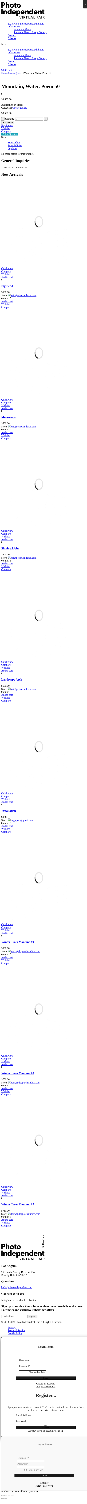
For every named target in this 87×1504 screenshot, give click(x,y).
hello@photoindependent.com (16, 1284)
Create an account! (45, 1381)
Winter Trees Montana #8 (17, 1071)
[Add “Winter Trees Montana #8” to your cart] (7, 1062)
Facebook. (20, 1297)
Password (24, 1363)
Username (25, 1357)
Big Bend (7, 286)
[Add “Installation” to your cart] (7, 800)
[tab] (47, 142)
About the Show (22, 29)
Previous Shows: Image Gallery (30, 32)
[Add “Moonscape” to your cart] (7, 408)
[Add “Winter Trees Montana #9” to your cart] (7, 931)
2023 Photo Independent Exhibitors (26, 23)
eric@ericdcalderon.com (21, 295)
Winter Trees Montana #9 (17, 940)
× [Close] (85, 4)
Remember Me (37, 1369)
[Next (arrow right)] (5, 1495)
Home (4, 73)
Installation (8, 809)
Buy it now (7, 125)
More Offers (14, 142)
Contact (12, 35)
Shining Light (10, 547)
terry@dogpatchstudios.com (23, 949)
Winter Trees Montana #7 (17, 1202)
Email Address (23, 1412)
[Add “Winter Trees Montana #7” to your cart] (7, 1193)
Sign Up (32, 1314)
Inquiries (12, 148)
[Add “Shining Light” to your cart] (7, 538)
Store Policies (15, 145)
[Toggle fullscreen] (9, 1492)
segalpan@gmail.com (20, 818)
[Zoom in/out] (12, 1492)
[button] (43, 44)
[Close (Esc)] (2, 1492)
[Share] (5, 1492)
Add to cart (8, 122)
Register (44, 1480)
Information (14, 26)
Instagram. (6, 1297)
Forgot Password (44, 1483)
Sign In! (59, 1428)
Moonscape (8, 416)
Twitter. (32, 1297)
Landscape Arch (11, 678)
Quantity (9, 118)
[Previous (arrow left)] (2, 1495)
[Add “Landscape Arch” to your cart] (7, 669)
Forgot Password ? (45, 1384)
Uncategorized (15, 73)
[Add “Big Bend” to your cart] (7, 277)
